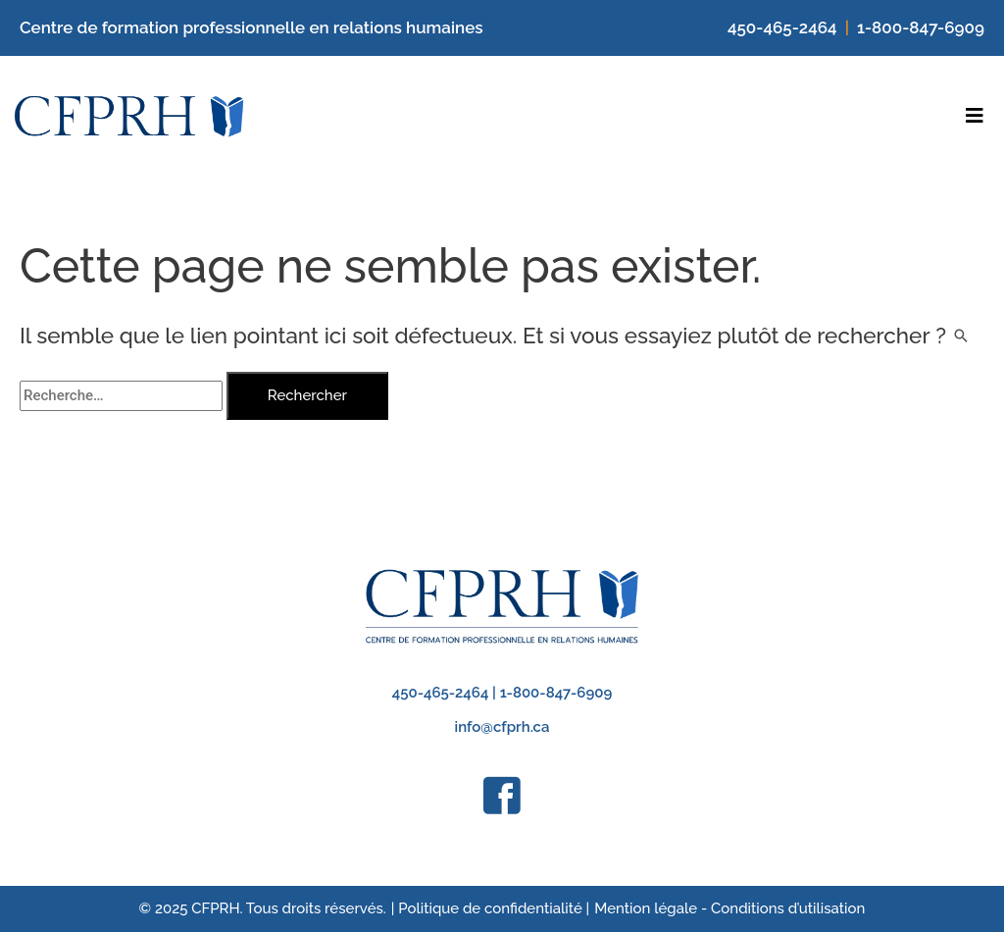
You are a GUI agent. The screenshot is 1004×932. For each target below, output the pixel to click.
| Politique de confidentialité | (490, 908)
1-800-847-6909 (920, 27)
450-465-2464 (782, 27)
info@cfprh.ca (502, 727)
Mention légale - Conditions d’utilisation (729, 908)
